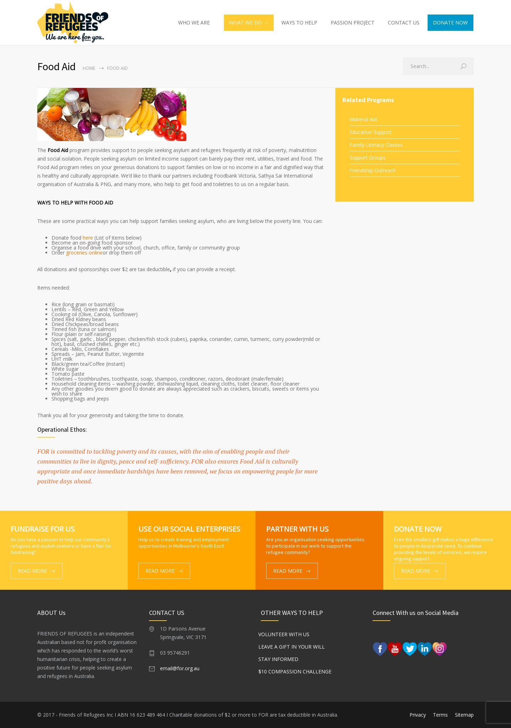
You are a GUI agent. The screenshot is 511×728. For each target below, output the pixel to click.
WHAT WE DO (245, 22)
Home (89, 68)
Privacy (418, 714)
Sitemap (464, 714)
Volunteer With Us (285, 634)
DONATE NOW (450, 22)
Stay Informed (279, 659)
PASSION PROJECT (352, 22)
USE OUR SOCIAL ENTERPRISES (189, 529)
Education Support (371, 132)
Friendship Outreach (373, 170)
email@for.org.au (179, 668)
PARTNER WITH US (297, 529)
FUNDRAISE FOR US (43, 529)
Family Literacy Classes (376, 144)
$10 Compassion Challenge (296, 671)
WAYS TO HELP (299, 22)
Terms (440, 714)
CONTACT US (403, 22)
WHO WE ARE (194, 22)
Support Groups (368, 157)
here (88, 237)
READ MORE (32, 570)
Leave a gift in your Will (293, 646)
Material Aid (363, 119)
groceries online (84, 252)
